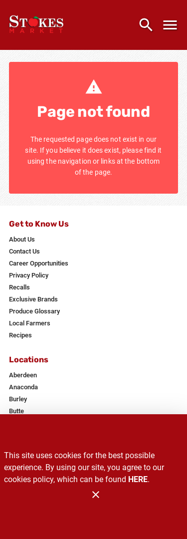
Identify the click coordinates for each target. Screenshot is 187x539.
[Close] (96, 495)
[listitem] (22, 240)
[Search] (146, 25)
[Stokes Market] (39, 24)
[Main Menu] (170, 25)
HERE (138, 479)
